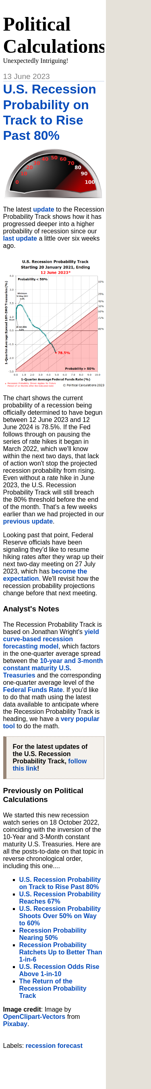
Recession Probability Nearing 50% (53, 934)
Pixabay (15, 1023)
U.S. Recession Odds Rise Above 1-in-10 (59, 970)
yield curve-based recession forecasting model (51, 639)
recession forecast (54, 1045)
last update (20, 238)
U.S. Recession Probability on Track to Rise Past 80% (60, 883)
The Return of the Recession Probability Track (53, 988)
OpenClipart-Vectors (34, 1016)
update (43, 209)
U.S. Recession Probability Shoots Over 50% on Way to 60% (60, 916)
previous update (28, 521)
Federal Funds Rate (33, 689)
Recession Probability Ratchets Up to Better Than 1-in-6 (60, 952)
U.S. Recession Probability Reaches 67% (60, 898)
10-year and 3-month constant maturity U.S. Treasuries (53, 668)
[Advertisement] (77, 1066)
